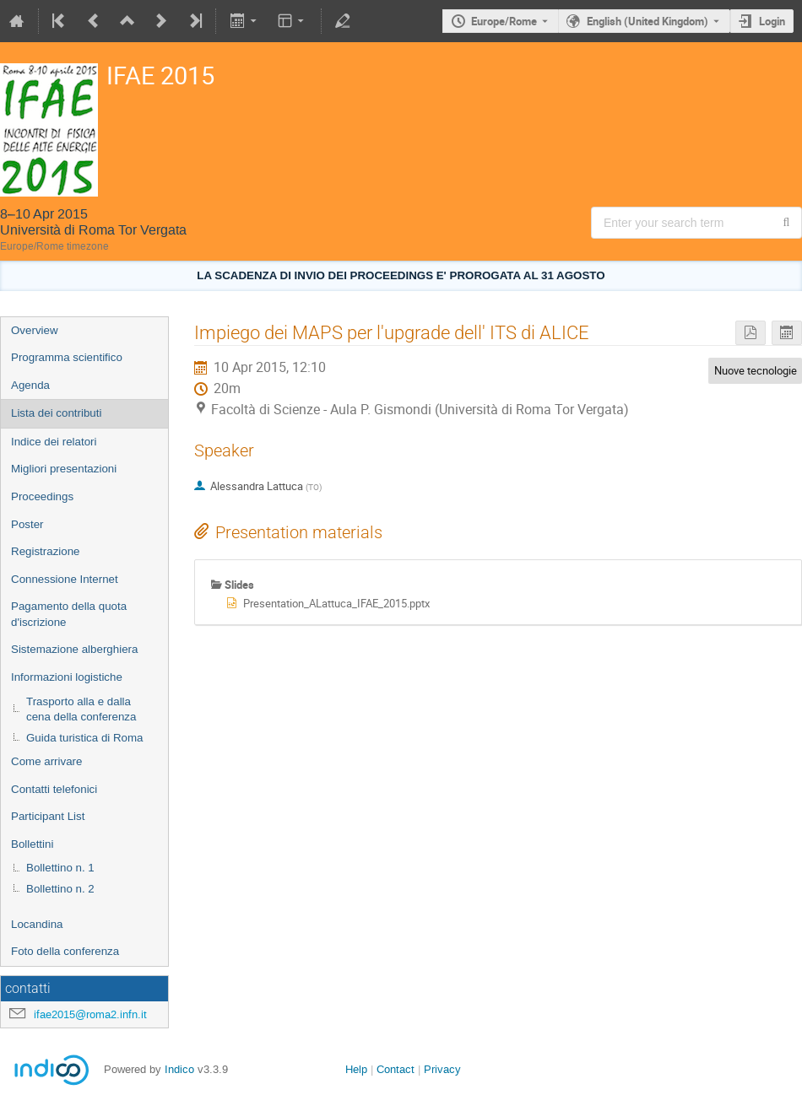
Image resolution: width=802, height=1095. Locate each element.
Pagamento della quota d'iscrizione (69, 614)
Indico (179, 1069)
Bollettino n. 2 (60, 888)
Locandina (37, 924)
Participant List (47, 816)
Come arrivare (46, 761)
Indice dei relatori (54, 441)
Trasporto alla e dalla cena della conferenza (81, 709)
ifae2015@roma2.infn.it (90, 1014)
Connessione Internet (64, 579)
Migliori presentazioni (64, 468)
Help (356, 1069)
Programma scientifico (66, 357)
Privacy (442, 1069)
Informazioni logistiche (66, 677)
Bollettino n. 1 (60, 867)
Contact (396, 1069)
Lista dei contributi (56, 413)
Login (772, 21)
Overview (34, 330)
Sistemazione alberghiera (74, 649)
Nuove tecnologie (755, 370)
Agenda (30, 385)
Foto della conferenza (65, 951)
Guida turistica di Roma (85, 737)
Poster (27, 524)
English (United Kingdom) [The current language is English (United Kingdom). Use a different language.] (647, 21)
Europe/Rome (504, 21)
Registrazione (45, 551)
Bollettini (32, 844)
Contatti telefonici (54, 789)
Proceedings (42, 496)
